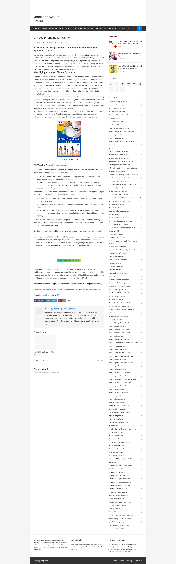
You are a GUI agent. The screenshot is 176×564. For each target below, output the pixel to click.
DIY (58, 295)
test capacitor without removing (125, 502)
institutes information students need (125, 309)
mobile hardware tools (125, 336)
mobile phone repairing (125, 346)
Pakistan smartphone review (125, 151)
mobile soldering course (125, 399)
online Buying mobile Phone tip (125, 412)
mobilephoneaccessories (125, 402)
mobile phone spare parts (125, 349)
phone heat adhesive (125, 436)
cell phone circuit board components (125, 221)
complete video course (125, 238)
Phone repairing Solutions (46, 42)
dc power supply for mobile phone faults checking (125, 242)
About (122, 561)
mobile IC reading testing (125, 326)
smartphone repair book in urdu (125, 479)
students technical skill (125, 499)
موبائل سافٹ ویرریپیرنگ (125, 528)
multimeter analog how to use (125, 406)
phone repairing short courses (125, 442)
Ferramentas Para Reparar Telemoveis (119, 551)
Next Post (99, 360)
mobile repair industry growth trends (125, 363)
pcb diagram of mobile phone (125, 422)
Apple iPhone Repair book (125, 108)
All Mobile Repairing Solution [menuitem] (87, 28)
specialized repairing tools (125, 492)
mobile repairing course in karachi (125, 376)
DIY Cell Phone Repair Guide (44, 352)
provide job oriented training (125, 449)
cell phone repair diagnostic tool (125, 224)
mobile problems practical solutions (125, 356)
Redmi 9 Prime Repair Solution (125, 158)
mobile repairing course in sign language (125, 379)
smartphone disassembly (125, 475)
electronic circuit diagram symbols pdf (125, 250)
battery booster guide (125, 204)
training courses (125, 509)
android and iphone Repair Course (125, 194)
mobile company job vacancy (125, 329)
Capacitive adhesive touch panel (125, 115)
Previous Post (40, 360)
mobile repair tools (125, 366)
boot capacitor (125, 214)
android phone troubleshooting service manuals (125, 198)
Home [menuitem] (37, 28)
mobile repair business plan (125, 359)
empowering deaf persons (125, 253)
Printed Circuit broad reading (125, 155)
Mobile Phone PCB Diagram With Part (129, 54)
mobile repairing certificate (125, 369)
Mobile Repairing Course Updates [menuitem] (56, 28)
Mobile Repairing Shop (125, 138)
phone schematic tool (125, 446)
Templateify (44, 561)
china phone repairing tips (125, 234)
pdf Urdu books (125, 426)
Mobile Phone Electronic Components (125, 131)
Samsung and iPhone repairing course (125, 161)
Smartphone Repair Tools (125, 171)
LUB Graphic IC (125, 125)
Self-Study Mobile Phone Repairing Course (125, 168)
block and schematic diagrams (125, 211)
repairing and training (125, 455)
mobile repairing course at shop (125, 372)
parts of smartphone (125, 419)
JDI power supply (125, 118)
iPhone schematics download (125, 306)
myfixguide (98, 231)
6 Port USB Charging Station (125, 102)
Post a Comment (63, 42)
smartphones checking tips (125, 489)
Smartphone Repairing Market (125, 178)
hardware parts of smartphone (125, 280)
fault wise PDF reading (125, 256)
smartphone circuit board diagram (125, 469)
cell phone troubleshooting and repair (125, 228)
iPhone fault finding (125, 299)
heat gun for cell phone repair (125, 286)
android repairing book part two (124, 201)
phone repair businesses (125, 439)
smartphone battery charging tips (125, 465)
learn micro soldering (125, 319)
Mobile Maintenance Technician (125, 128)
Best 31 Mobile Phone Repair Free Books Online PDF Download (130, 42)
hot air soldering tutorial (125, 290)
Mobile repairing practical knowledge (125, 141)
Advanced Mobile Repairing (125, 105)
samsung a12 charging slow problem (125, 459)
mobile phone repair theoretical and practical (125, 343)
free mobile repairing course (125, 273)
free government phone (125, 270)
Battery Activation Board (125, 112)
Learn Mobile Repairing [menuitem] (44, 33)
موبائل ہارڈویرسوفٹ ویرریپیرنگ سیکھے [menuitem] (73, 33)
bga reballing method (125, 208)
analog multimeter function (125, 191)
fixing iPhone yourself (125, 266)
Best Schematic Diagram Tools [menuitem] (116, 28)
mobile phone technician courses (125, 353)
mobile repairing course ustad (125, 386)
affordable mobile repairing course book (125, 185)
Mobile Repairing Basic (125, 135)
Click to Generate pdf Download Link (69, 260)
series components (125, 462)
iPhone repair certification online (125, 303)
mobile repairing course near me (125, 382)
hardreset (125, 276)
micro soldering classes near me (125, 323)
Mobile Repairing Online (47, 19)
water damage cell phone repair (125, 519)
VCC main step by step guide (125, 181)
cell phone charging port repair (125, 218)
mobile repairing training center (125, 392)
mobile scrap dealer (125, 396)
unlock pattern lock (125, 512)
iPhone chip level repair (125, 296)
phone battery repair (125, 432)
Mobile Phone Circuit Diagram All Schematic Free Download (130, 67)
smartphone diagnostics (125, 472)
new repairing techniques (125, 409)
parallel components (125, 416)
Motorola (125, 145)
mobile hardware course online (125, 333)
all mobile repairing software (125, 188)
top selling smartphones (125, 505)
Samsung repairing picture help (125, 165)
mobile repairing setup (125, 389)
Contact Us (138, 561)
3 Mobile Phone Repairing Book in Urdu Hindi (50, 289)
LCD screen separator (125, 121)
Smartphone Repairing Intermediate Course (125, 175)
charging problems (125, 231)
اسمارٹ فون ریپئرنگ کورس (125, 522)
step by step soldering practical (125, 495)
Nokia (125, 148)
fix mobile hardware (125, 263)
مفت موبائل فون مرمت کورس (125, 525)
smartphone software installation (125, 485)
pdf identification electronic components (125, 429)
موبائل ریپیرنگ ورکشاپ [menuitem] (98, 33)
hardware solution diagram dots (125, 283)
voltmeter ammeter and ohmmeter (125, 515)
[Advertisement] (88, 5)
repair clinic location (125, 452)
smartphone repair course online (125, 482)
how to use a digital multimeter (125, 293)
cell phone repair (48, 295)
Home (115, 561)
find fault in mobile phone (125, 260)
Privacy (129, 561)
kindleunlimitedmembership (125, 316)
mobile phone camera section (125, 339)
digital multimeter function (125, 246)
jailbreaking (125, 313)
